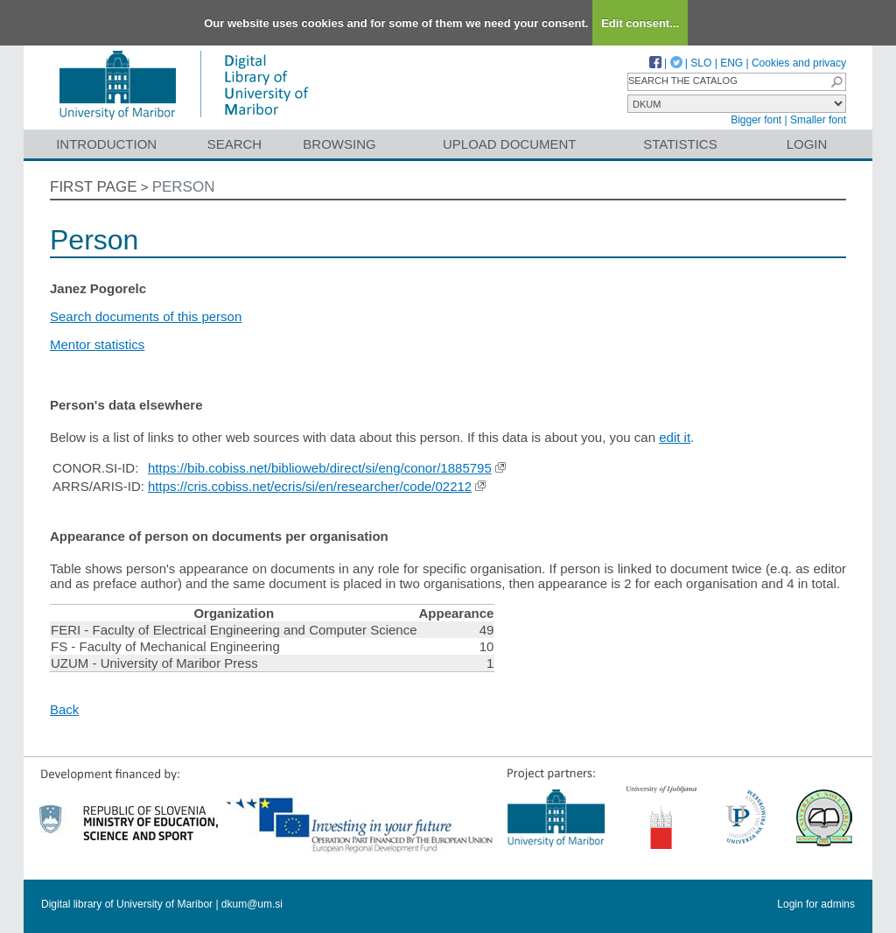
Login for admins (816, 904)
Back (64, 709)
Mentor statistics (97, 344)
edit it (674, 437)
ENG (731, 63)
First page (93, 187)
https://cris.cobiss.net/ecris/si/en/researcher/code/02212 (310, 486)
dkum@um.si (252, 904)
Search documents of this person (146, 316)
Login (807, 144)
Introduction (106, 144)
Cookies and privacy (799, 63)
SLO (700, 63)
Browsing (339, 144)
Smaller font (818, 120)
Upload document (510, 144)
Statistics (680, 144)
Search (234, 144)
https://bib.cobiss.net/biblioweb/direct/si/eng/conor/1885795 (320, 467)
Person (183, 187)
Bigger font (756, 120)
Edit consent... (640, 23)
